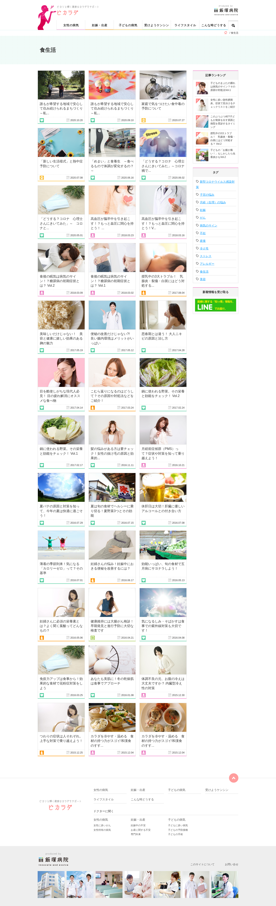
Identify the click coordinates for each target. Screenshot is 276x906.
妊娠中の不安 (138, 825)
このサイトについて (202, 864)
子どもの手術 (175, 834)
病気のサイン (208, 225)
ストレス (205, 256)
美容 (203, 279)
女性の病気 (71, 25)
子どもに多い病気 (178, 825)
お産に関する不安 (141, 830)
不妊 (203, 233)
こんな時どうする (213, 25)
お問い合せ (231, 864)
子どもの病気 (128, 25)
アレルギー (207, 263)
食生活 (204, 271)
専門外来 (136, 834)
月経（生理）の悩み (213, 202)
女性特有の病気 (102, 830)
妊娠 (203, 210)
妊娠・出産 (99, 25)
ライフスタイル (185, 25)
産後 (203, 240)
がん (203, 217)
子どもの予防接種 (178, 830)
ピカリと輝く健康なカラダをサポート (147, 6)
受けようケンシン (156, 25)
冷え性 (204, 248)
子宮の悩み (207, 194)
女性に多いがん (102, 825)
